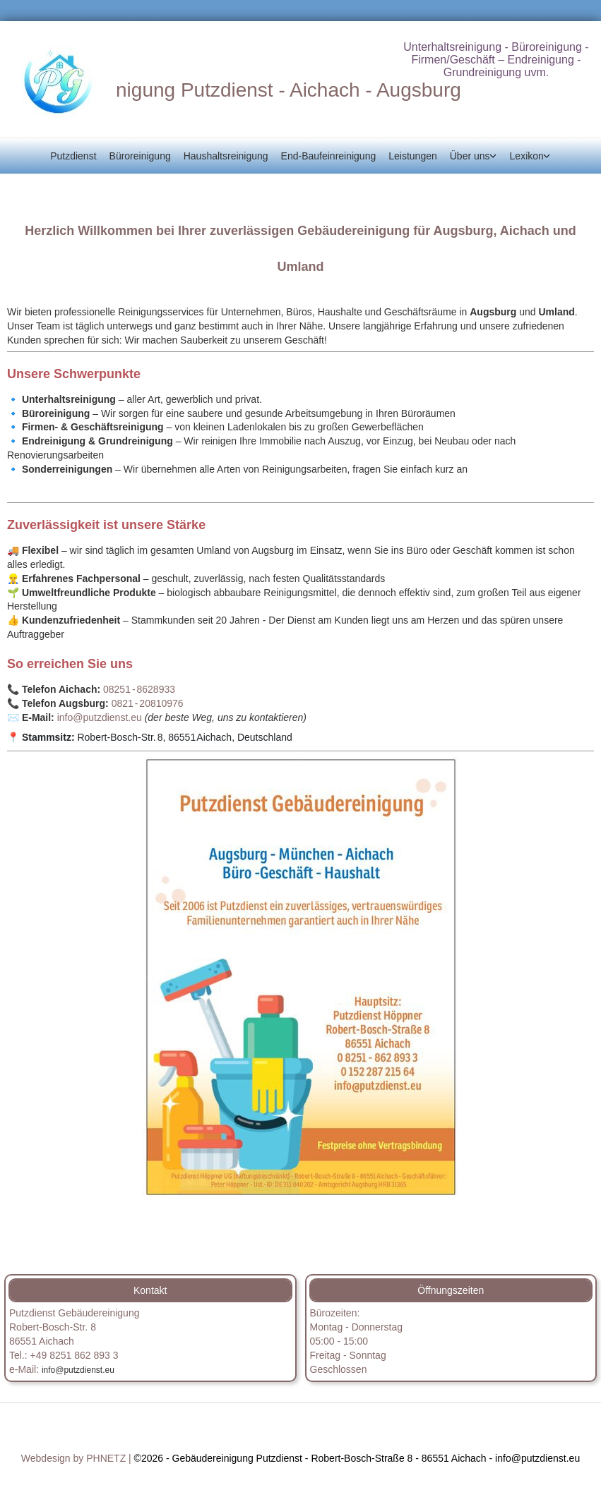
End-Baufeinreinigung (328, 156)
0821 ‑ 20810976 (148, 703)
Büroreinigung (140, 156)
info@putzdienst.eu (101, 717)
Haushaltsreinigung (226, 156)
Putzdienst (73, 156)
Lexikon (527, 156)
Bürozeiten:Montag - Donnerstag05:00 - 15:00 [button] (356, 1327)
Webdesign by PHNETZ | (76, 1458)
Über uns (470, 156)
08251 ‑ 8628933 (139, 689)
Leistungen (412, 156)
